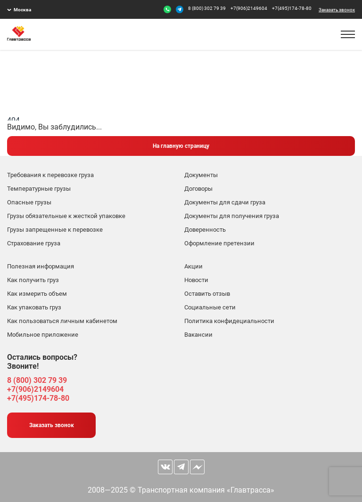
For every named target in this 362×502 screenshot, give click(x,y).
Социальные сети (210, 307)
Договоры (198, 188)
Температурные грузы (39, 188)
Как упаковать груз (34, 307)
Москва (22, 9)
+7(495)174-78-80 (292, 8)
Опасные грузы (29, 202)
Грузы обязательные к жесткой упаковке (66, 215)
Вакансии (198, 334)
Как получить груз (33, 279)
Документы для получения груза (231, 215)
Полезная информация (40, 266)
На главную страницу (181, 146)
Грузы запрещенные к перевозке (55, 229)
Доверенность (205, 229)
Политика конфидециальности (229, 320)
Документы (201, 174)
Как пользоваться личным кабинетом (62, 320)
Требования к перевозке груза (50, 174)
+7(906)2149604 (248, 8)
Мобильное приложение (42, 334)
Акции (193, 266)
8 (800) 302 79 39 (207, 8)
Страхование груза (33, 243)
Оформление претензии (219, 243)
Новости (196, 279)
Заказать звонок (337, 9)
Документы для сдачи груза (224, 202)
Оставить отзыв (207, 293)
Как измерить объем (37, 293)
